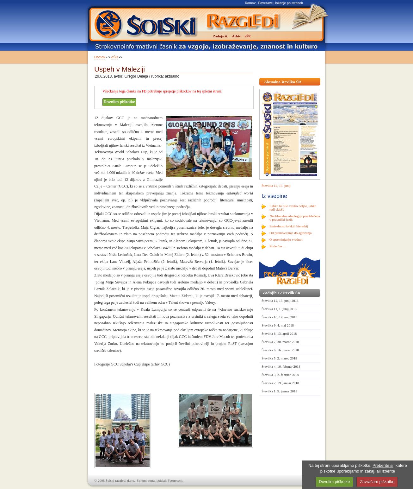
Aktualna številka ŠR (282, 81)
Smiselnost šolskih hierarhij (288, 226)
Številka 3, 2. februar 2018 (280, 375)
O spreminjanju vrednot (285, 239)
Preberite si (383, 465)
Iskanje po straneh (289, 3)
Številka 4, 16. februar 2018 (281, 366)
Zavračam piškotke (377, 481)
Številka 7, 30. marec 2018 (280, 342)
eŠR (114, 57)
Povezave (265, 3)
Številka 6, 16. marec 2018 (280, 350)
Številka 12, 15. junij (276, 185)
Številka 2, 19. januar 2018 (280, 383)
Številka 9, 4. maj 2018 (278, 325)
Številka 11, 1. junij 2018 (279, 309)
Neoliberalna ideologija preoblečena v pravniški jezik (294, 217)
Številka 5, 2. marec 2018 (279, 358)
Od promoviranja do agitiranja (290, 233)
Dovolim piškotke (119, 102)
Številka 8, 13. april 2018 (279, 333)
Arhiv (236, 36)
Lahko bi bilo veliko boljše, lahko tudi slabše (292, 207)
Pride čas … (278, 246)
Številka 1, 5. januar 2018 (279, 391)
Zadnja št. (220, 36)
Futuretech (175, 480)
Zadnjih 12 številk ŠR (281, 292)
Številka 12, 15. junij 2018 (280, 300)
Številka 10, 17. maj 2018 (279, 317)
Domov (250, 3)
